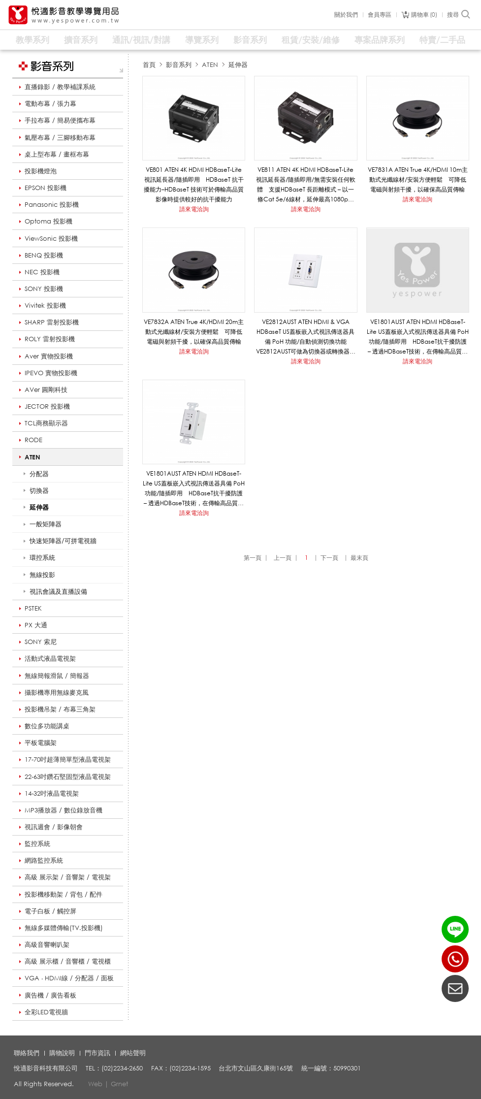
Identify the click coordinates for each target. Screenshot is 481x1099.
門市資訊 (97, 1053)
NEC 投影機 (42, 272)
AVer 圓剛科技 (46, 389)
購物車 (424, 15)
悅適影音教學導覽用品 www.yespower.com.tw (64, 15)
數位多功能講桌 (47, 726)
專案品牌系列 (379, 39)
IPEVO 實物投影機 (51, 373)
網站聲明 (133, 1053)
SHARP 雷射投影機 (52, 322)
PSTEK (33, 608)
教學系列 (32, 39)
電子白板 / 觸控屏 (50, 911)
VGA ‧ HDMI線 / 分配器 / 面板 (69, 978)
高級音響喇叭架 (47, 944)
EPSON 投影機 (45, 188)
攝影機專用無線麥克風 (57, 692)
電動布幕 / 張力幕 (50, 103)
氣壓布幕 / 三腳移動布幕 (60, 137)
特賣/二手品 (442, 39)
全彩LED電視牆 (46, 1012)
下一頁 (329, 557)
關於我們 (346, 15)
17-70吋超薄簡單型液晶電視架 (68, 759)
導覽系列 (202, 39)
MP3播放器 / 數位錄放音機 (63, 810)
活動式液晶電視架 (50, 658)
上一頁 (282, 557)
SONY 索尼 (41, 642)
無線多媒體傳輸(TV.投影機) (64, 928)
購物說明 (62, 1053)
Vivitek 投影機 (45, 305)
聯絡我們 (26, 1053)
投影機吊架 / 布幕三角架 (60, 709)
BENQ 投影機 (44, 255)
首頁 (149, 64)
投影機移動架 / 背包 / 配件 (63, 894)
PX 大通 (36, 625)
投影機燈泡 (41, 171)
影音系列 (250, 39)
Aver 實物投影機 (49, 356)
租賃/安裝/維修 (311, 39)
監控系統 (37, 843)
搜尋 (459, 15)
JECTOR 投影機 (47, 406)
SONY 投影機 (44, 288)
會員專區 (379, 15)
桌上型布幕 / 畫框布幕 (57, 154)
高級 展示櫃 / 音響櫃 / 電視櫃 (68, 961)
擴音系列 (80, 39)
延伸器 (238, 64)
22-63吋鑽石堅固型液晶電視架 (68, 776)
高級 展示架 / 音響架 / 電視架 (68, 877)
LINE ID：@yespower (455, 929)
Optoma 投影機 (48, 221)
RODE (33, 440)
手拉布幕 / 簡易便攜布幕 (60, 120)
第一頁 (252, 557)
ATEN (32, 457)
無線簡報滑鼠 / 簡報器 (57, 675)
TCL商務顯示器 (46, 423)
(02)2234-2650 (455, 958)
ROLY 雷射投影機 (50, 339)
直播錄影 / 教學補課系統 (60, 87)
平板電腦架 (41, 742)
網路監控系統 (44, 860)
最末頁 (359, 557)
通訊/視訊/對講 (141, 39)
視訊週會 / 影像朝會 (54, 827)
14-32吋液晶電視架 (52, 793)
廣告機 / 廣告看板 (50, 995)
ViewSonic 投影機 (51, 238)
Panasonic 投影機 (52, 204)
